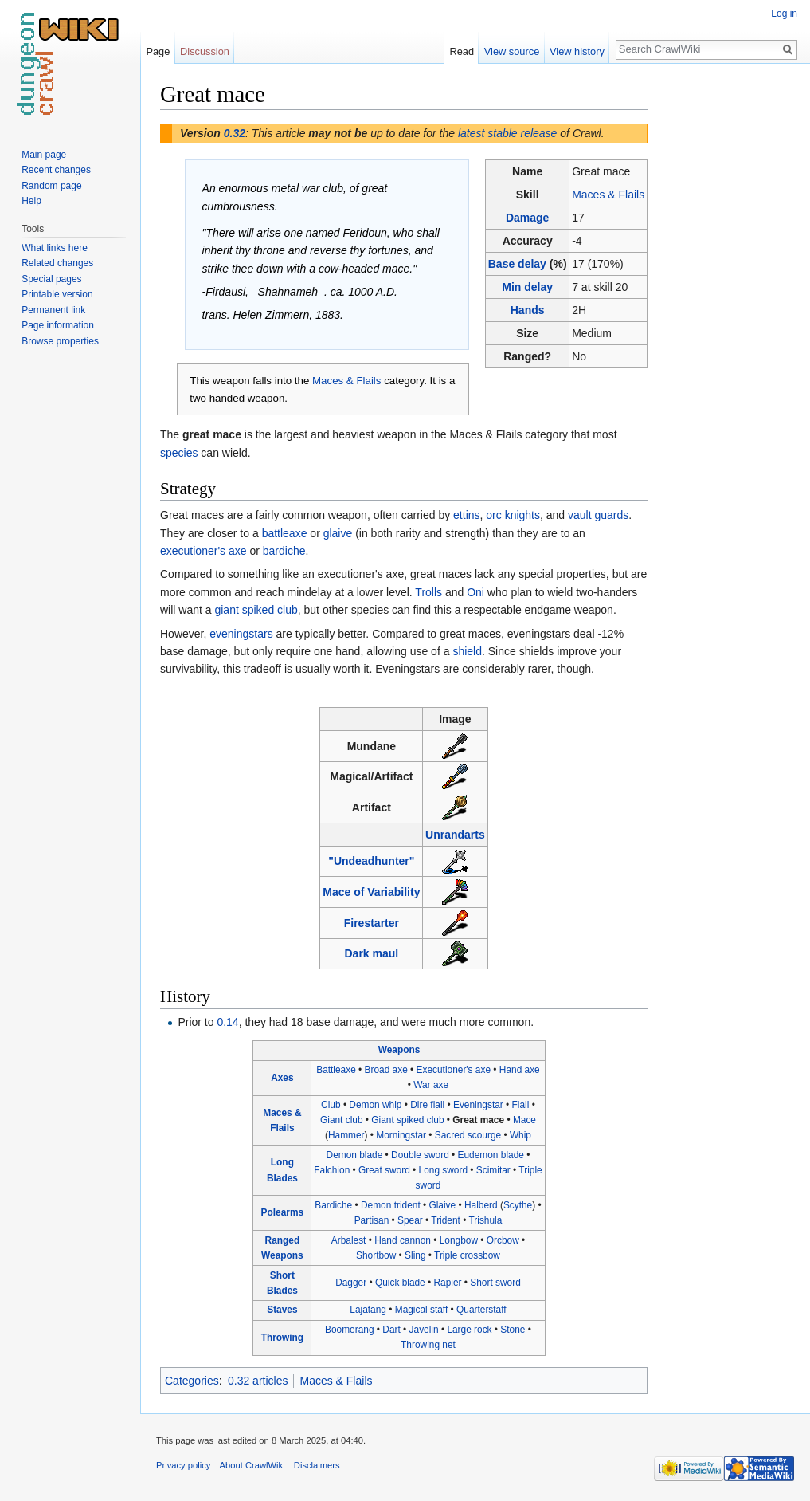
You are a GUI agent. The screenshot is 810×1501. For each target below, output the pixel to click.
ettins (466, 515)
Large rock (469, 1329)
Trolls (428, 592)
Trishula (485, 1220)
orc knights (513, 515)
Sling (415, 1255)
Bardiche (333, 1205)
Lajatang (368, 1309)
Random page (51, 185)
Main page (44, 154)
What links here (55, 247)
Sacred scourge (468, 1135)
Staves (282, 1309)
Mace (524, 1120)
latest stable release (508, 133)
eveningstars (240, 633)
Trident (445, 1220)
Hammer (346, 1135)
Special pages (51, 279)
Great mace (478, 1120)
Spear (410, 1220)
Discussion (204, 51)
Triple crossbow (467, 1255)
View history (577, 51)
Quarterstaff (481, 1309)
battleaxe (284, 533)
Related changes (57, 263)
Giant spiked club (407, 1120)
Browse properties (60, 341)
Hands (528, 310)
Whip (520, 1135)
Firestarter (371, 923)
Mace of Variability (371, 892)
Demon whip (375, 1104)
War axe (430, 1084)
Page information (58, 325)
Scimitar (493, 1170)
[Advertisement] (727, 319)
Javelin (424, 1329)
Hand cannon (402, 1240)
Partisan (371, 1220)
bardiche (284, 550)
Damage (527, 217)
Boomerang (349, 1329)
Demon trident (391, 1205)
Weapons (399, 1049)
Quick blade (400, 1282)
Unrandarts (455, 834)
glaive (338, 533)
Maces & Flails (608, 194)
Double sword (420, 1155)
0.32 (234, 133)
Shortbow (376, 1255)
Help (31, 200)
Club (330, 1104)
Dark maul (372, 953)
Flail (521, 1104)
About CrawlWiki (252, 1465)
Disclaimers (317, 1465)
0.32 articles (258, 1380)
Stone (512, 1329)
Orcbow (503, 1240)
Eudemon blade (491, 1155)
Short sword (495, 1282)
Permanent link (53, 310)
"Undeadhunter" (371, 861)
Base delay (517, 263)
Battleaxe (336, 1069)
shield (467, 651)
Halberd (481, 1205)
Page (158, 51)
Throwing (282, 1337)
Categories (192, 1380)
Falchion (332, 1170)
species (179, 452)
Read (461, 51)
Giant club (341, 1120)
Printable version (57, 294)
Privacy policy (183, 1465)
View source (511, 51)
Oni (475, 592)
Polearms (282, 1212)
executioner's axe (203, 550)
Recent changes (56, 169)
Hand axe (519, 1069)
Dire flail (427, 1104)
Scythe (517, 1205)
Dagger (350, 1282)
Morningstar (401, 1135)
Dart (391, 1329)
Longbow (459, 1240)
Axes (282, 1077)
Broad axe (386, 1069)
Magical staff (421, 1309)
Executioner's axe (454, 1069)
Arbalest (348, 1240)
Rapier (448, 1282)
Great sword (384, 1170)
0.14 (227, 1022)
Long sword (443, 1170)
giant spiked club (255, 609)
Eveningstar (478, 1104)
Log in (784, 13)
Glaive (442, 1205)
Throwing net (428, 1344)
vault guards (598, 515)
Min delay (527, 287)
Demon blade (355, 1155)
